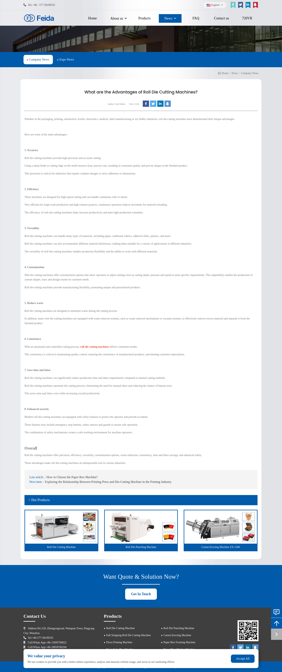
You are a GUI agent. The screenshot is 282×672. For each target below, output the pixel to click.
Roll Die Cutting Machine (120, 628)
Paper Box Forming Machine (179, 642)
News (168, 18)
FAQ (196, 18)
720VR (247, 18)
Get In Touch (141, 594)
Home (92, 18)
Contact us (221, 18)
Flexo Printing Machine (119, 642)
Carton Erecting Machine (177, 635)
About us (116, 18)
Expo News (66, 59)
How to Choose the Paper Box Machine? (72, 477)
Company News (39, 59)
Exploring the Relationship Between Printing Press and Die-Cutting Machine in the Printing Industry (108, 481)
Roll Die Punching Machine (179, 628)
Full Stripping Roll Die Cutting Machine (128, 635)
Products (144, 18)
